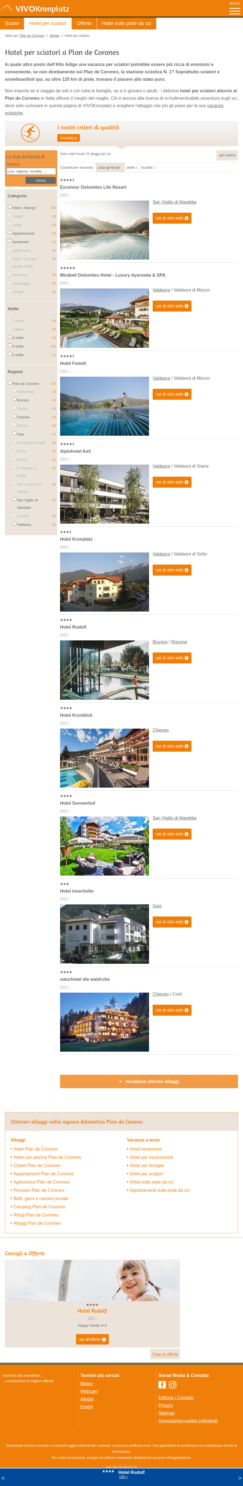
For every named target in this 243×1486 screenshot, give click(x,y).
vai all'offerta (92, 1339)
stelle (130, 167)
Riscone (179, 642)
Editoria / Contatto (176, 1397)
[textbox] (31, 171)
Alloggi (87, 1399)
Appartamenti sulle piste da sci (160, 1190)
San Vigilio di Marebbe (175, 202)
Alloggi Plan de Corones (37, 1223)
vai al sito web (172, 218)
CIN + (64, 195)
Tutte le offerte (165, 1354)
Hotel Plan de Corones (35, 1149)
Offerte (84, 23)
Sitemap (166, 1413)
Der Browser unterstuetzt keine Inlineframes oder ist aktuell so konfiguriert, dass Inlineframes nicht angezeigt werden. (37, 1419)
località (146, 167)
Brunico (160, 642)
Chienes (161, 730)
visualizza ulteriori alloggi (152, 1081)
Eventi (86, 1406)
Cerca (41, 180)
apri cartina (227, 155)
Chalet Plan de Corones (36, 1165)
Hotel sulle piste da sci (126, 23)
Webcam (89, 1391)
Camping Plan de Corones (39, 1206)
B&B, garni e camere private (41, 1198)
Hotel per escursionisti (151, 1157)
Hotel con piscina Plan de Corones (47, 1157)
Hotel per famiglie (147, 1165)
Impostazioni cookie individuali (188, 1420)
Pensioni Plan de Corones (38, 1190)
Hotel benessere (146, 1149)
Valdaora (161, 290)
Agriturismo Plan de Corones (41, 1182)
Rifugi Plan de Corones (36, 1215)
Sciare (12, 23)
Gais (157, 906)
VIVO (42, 8)
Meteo (86, 1383)
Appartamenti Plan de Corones (43, 1173)
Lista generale (109, 167)
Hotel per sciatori (47, 23)
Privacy (165, 1405)
